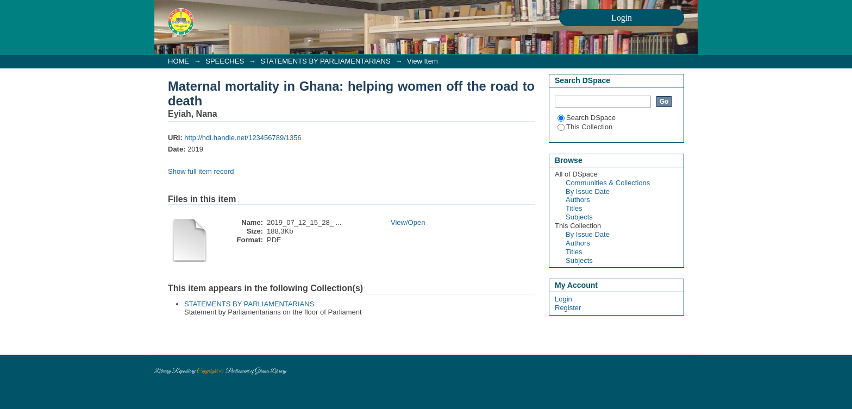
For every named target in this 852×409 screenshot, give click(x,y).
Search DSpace (586, 118)
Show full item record (201, 171)
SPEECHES (224, 61)
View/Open (408, 222)
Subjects (579, 217)
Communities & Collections (608, 183)
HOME (178, 61)
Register (568, 308)
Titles (574, 208)
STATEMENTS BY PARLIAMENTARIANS (325, 61)
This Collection (584, 127)
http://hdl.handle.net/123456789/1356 (242, 138)
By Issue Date (588, 191)
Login (563, 299)
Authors (578, 200)
